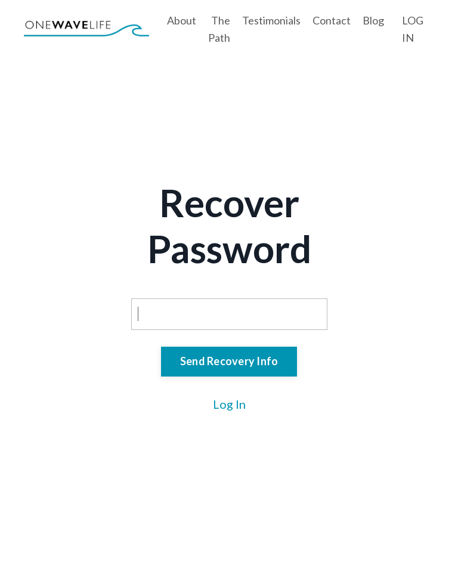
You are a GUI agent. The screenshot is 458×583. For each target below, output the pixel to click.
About (181, 20)
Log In (229, 404)
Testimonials (271, 20)
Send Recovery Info (229, 361)
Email (146, 286)
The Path (219, 29)
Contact (331, 20)
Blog (373, 20)
